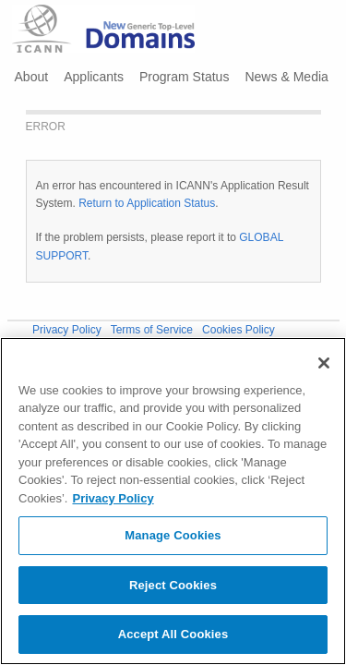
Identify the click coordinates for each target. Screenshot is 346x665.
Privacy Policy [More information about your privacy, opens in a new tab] (112, 498)
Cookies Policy (238, 329)
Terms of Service (152, 329)
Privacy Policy (66, 329)
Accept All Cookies (173, 634)
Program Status (184, 76)
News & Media (286, 76)
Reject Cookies (173, 585)
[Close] (324, 363)
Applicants (94, 76)
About (32, 76)
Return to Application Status (146, 203)
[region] (173, 501)
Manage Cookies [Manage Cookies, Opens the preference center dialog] (173, 535)
